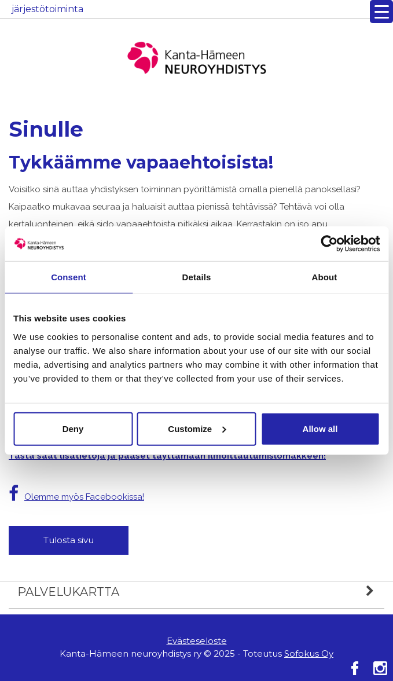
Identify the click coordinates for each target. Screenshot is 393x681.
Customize (197, 428)
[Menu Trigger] (381, 11)
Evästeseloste (197, 640)
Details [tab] (196, 277)
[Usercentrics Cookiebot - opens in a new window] (329, 243)
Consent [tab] (68, 277)
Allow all (320, 428)
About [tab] (324, 277)
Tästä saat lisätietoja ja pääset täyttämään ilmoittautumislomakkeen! (167, 456)
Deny (73, 428)
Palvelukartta (200, 591)
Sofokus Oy (308, 653)
